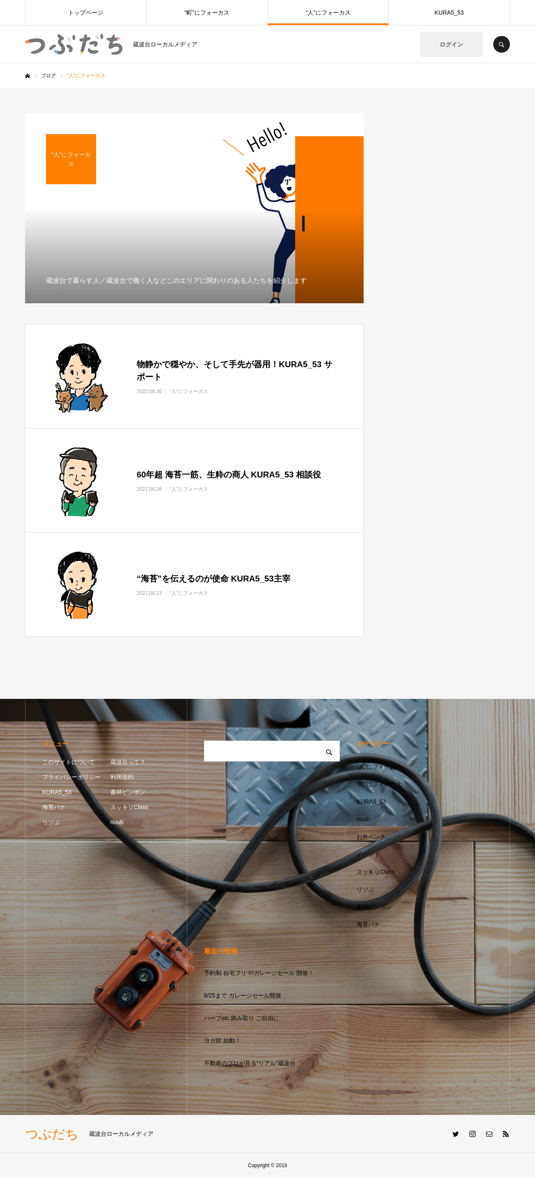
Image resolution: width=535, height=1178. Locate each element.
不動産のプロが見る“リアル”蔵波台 (250, 1063)
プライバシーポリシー (71, 777)
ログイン (451, 44)
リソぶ (51, 822)
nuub (116, 822)
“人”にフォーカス (328, 12)
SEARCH (501, 44)
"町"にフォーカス (379, 784)
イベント (368, 854)
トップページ (85, 12)
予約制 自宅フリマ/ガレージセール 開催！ (259, 973)
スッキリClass (129, 807)
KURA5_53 (449, 12)
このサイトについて (68, 762)
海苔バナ (54, 807)
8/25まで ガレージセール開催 (242, 995)
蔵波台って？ (127, 762)
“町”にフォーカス (206, 12)
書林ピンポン (127, 792)
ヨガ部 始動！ (222, 1040)
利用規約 (122, 777)
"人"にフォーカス (379, 766)
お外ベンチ (371, 836)
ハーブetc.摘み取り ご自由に (241, 1018)
